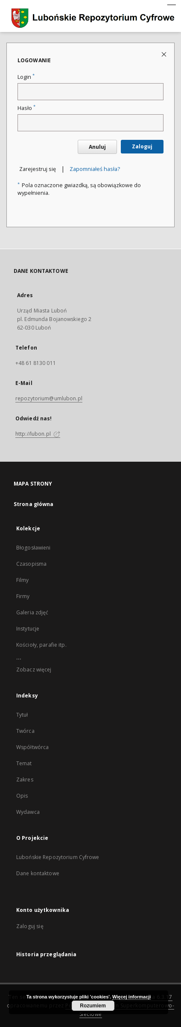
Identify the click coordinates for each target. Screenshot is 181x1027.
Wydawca (28, 812)
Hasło (26, 108)
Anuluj (97, 146)
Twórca (25, 731)
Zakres (24, 779)
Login (26, 77)
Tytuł (22, 714)
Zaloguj (142, 146)
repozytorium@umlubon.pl (48, 398)
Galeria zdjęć (32, 612)
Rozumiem (93, 1006)
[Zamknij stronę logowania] (164, 54)
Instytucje (27, 628)
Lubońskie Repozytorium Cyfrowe (57, 857)
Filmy (22, 580)
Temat (24, 763)
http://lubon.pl (37, 433)
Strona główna (34, 504)
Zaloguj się (30, 926)
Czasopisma (31, 563)
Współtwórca (32, 747)
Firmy (23, 596)
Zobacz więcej (34, 669)
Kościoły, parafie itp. (41, 644)
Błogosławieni (33, 547)
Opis (22, 795)
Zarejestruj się (37, 169)
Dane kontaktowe (37, 873)
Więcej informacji (131, 996)
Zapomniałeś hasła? (95, 169)
